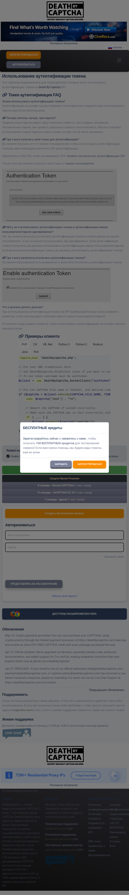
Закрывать (61, 464)
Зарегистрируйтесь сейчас (41, 438)
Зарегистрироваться (89, 464)
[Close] (104, 428)
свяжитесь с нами (74, 438)
